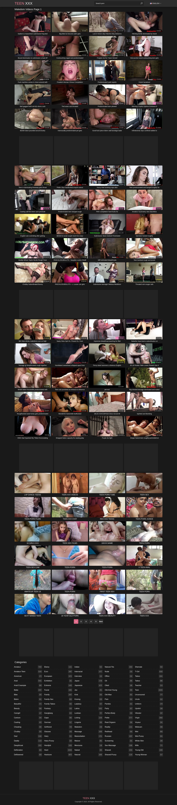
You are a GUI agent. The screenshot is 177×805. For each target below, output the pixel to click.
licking (88, 717)
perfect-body (119, 713)
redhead (119, 731)
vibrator (149, 713)
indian (88, 667)
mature (88, 741)
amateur (28, 667)
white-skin (149, 741)
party (119, 708)
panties (119, 704)
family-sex (58, 699)
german (58, 722)
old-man (119, 694)
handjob (58, 745)
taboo (149, 676)
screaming (119, 741)
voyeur (149, 722)
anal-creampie (28, 685)
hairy (58, 736)
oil (119, 681)
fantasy (58, 708)
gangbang (58, 713)
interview (88, 676)
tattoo (149, 681)
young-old (149, 750)
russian (119, 736)
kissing (88, 699)
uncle (149, 699)
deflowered (28, 754)
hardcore (58, 754)
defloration (28, 750)
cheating (28, 727)
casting (28, 722)
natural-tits (119, 667)
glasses (58, 731)
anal (28, 681)
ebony (58, 667)
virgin (149, 717)
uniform (149, 704)
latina (88, 708)
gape (58, 717)
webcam (149, 727)
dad (28, 736)
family (58, 694)
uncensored (149, 694)
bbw (28, 694)
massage (88, 731)
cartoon (28, 717)
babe (28, 690)
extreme (58, 685)
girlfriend (58, 727)
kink (88, 694)
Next (101, 621)
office (119, 676)
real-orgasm (119, 722)
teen (149, 690)
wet (149, 731)
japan (88, 681)
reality (119, 727)
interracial (88, 671)
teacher (149, 685)
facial (58, 690)
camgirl (28, 713)
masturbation (88, 736)
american (28, 676)
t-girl (149, 671)
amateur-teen (28, 671)
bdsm (28, 699)
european (58, 676)
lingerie (88, 722)
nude (119, 671)
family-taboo (58, 704)
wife (149, 745)
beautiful (28, 704)
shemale (149, 667)
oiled (119, 685)
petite (119, 717)
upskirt (149, 708)
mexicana (88, 745)
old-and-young (119, 690)
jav (88, 690)
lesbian (88, 713)
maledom (88, 727)
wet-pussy (149, 736)
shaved (119, 750)
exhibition (58, 681)
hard (58, 750)
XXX (23, 3)
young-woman (149, 754)
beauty (28, 708)
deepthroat (28, 745)
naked (88, 750)
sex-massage (119, 745)
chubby (28, 731)
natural (88, 754)
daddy (28, 741)
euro (58, 671)
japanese (88, 685)
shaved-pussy (119, 754)
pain (119, 699)
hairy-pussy (58, 741)
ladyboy (88, 704)
